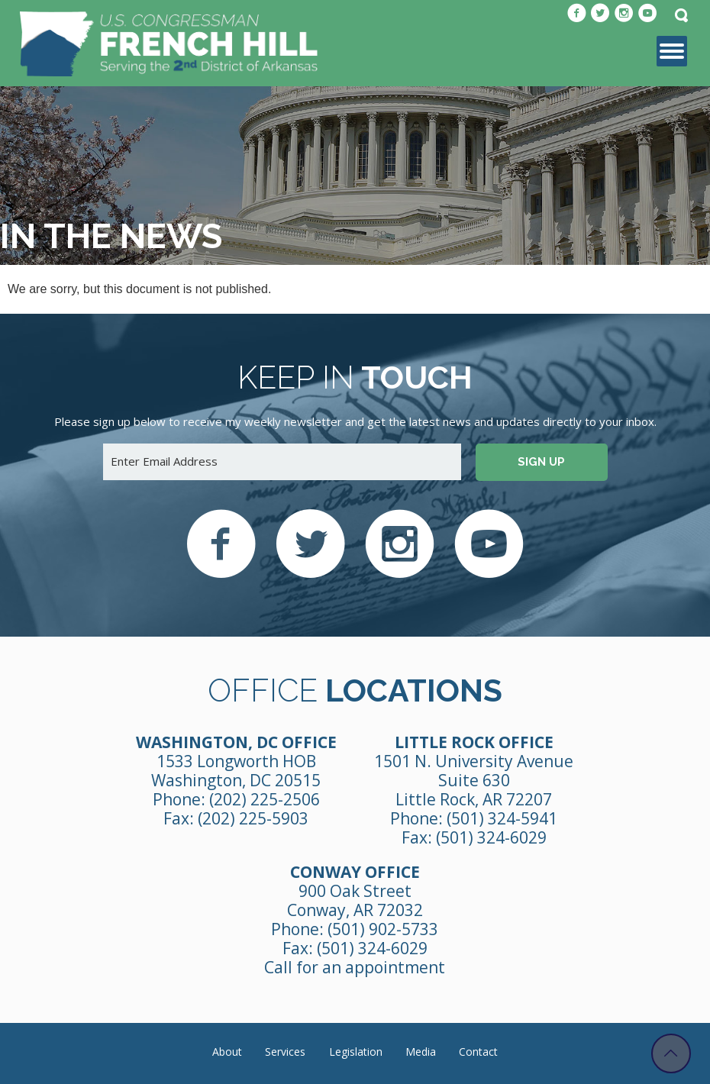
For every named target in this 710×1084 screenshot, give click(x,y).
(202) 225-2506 (264, 799)
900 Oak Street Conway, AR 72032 (355, 900)
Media (420, 1051)
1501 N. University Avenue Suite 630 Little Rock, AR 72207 (473, 780)
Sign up (541, 462)
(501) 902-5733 (383, 929)
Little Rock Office (474, 742)
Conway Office (355, 871)
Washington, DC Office (236, 742)
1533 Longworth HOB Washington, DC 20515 (236, 770)
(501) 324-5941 (502, 818)
